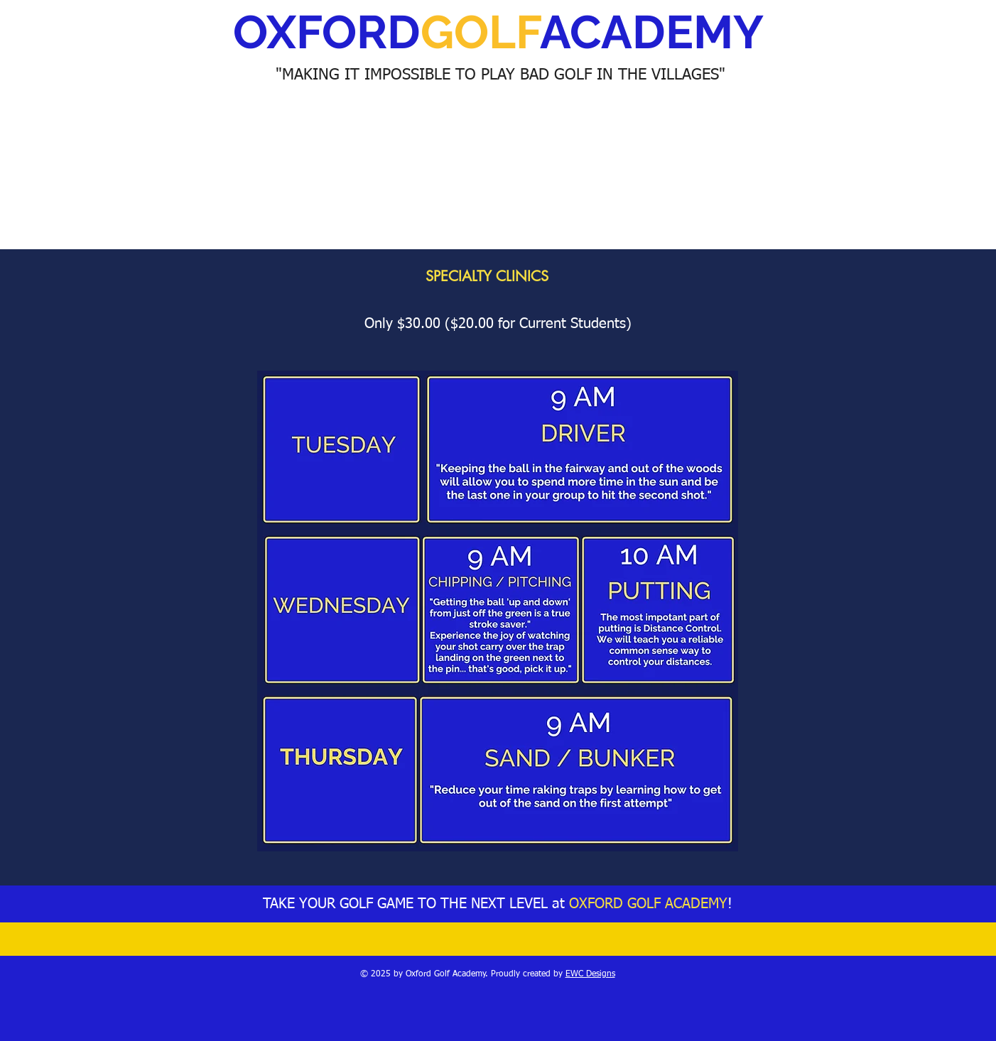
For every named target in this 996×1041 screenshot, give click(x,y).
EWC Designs (590, 974)
